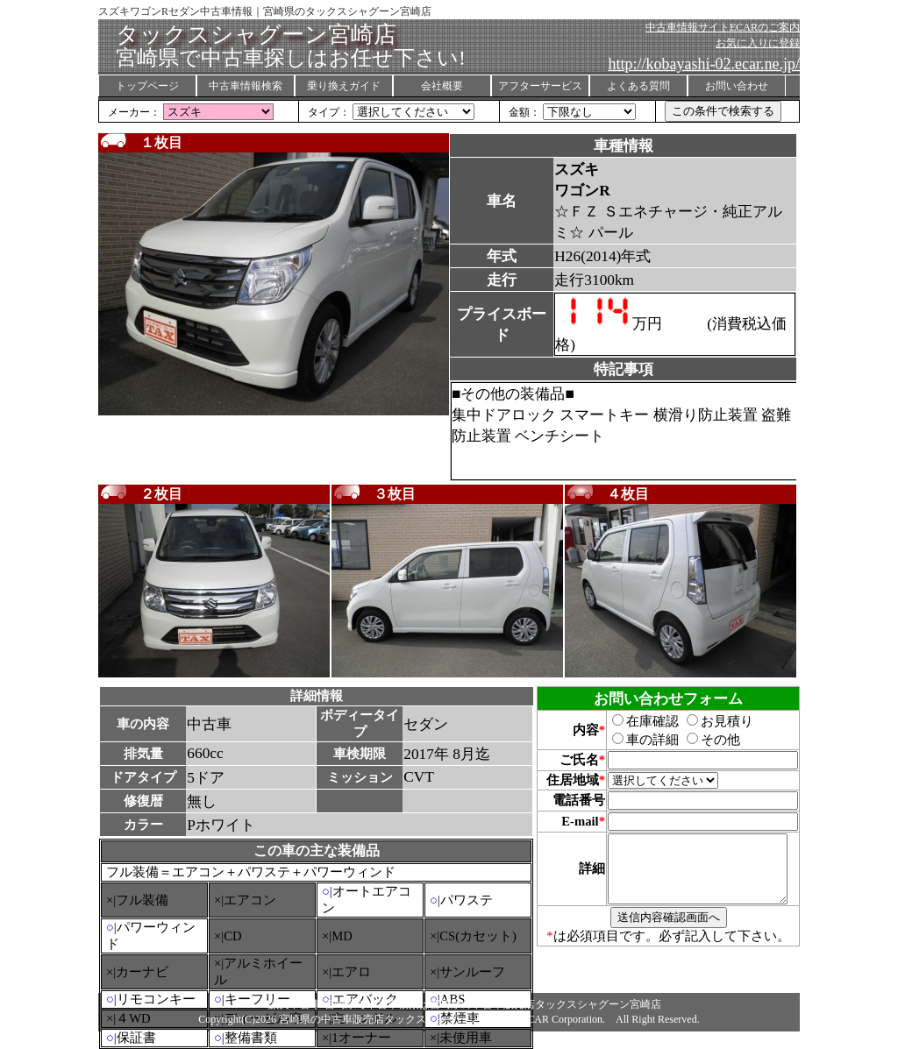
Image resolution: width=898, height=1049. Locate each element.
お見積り (710, 721)
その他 (704, 740)
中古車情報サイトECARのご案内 (722, 27)
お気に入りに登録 (758, 43)
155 (218, 111)
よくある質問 (638, 86)
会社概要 (442, 86)
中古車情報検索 (245, 86)
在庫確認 (635, 721)
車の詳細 (635, 740)
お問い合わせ (736, 86)
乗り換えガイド (344, 86)
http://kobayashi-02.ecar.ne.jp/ (704, 64)
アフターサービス (540, 86)
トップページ (147, 86)
